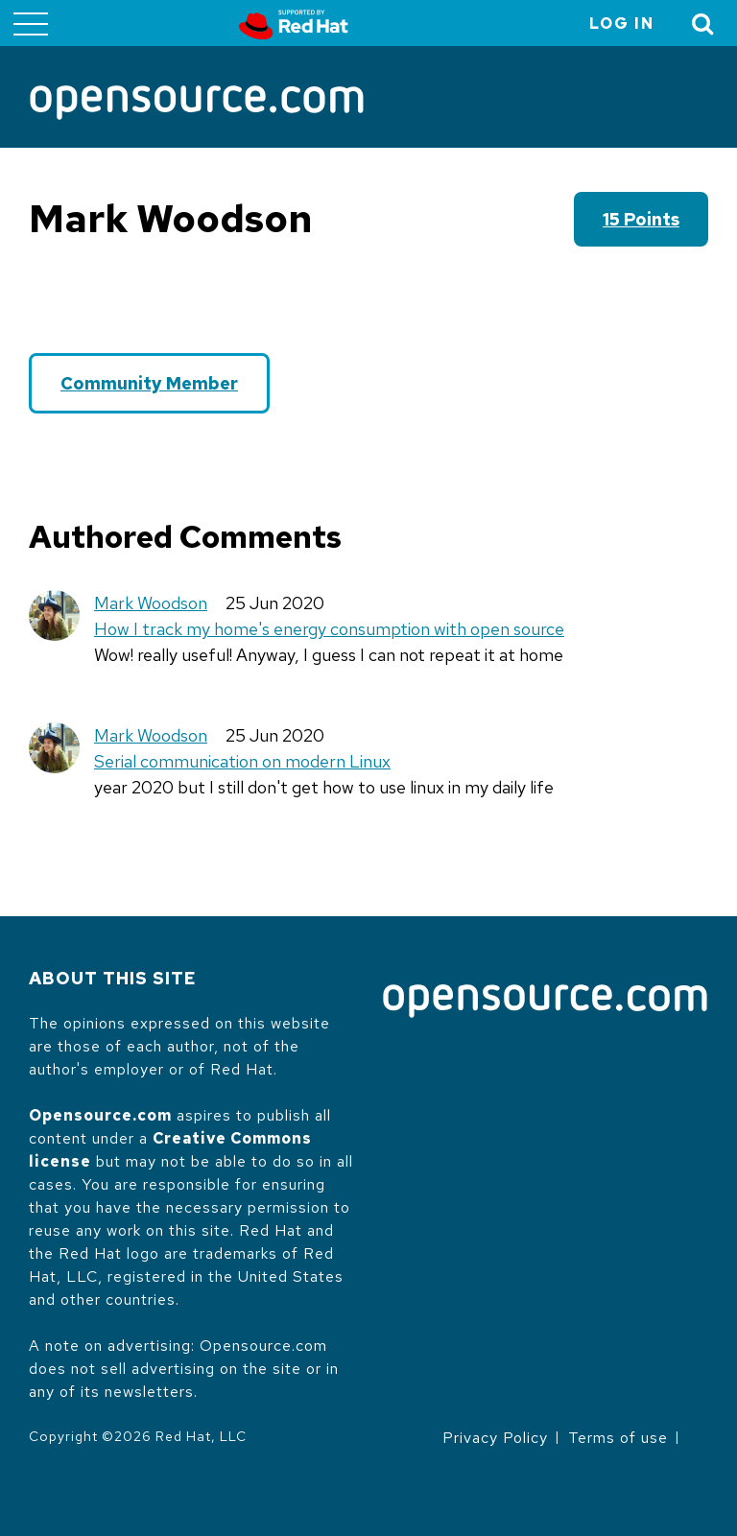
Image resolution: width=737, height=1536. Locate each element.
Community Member (149, 383)
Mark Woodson (150, 603)
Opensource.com (100, 1115)
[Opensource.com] (197, 104)
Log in (621, 23)
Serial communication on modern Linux (242, 761)
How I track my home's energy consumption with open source (329, 629)
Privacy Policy (495, 1438)
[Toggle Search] (703, 23)
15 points (641, 219)
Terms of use (618, 1438)
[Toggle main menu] (30, 23)
